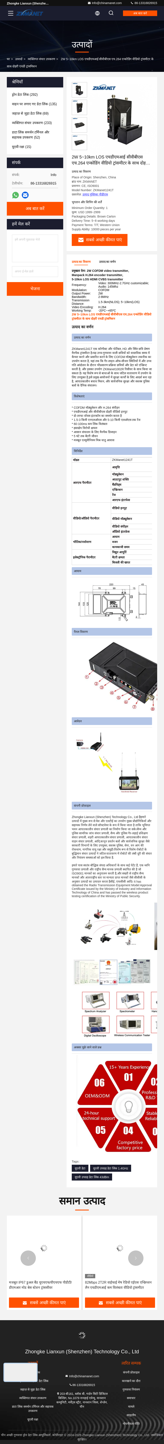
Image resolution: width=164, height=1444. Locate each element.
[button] (28, 1258)
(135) (34, 104)
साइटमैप (131, 1415)
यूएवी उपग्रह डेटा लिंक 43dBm (92, 1177)
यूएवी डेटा (80, 1168)
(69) (30, 113)
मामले (131, 1406)
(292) (25, 94)
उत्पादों (18, 59)
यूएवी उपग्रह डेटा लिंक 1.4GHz (110, 1168)
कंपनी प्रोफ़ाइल (131, 1372)
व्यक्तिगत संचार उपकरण (41, 59)
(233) (32, 123)
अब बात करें (140, 13)
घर (8, 59)
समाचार (131, 1398)
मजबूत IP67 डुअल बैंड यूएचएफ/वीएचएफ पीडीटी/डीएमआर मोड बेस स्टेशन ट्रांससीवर (40, 1285)
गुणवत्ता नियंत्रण (131, 1389)
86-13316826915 (143, 3)
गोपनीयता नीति (131, 1423)
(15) (21, 147)
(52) (30, 134)
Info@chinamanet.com (105, 3)
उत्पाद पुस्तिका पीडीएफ (95, 194)
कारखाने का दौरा (131, 1381)
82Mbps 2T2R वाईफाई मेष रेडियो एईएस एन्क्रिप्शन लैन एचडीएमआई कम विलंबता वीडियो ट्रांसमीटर (118, 1285)
